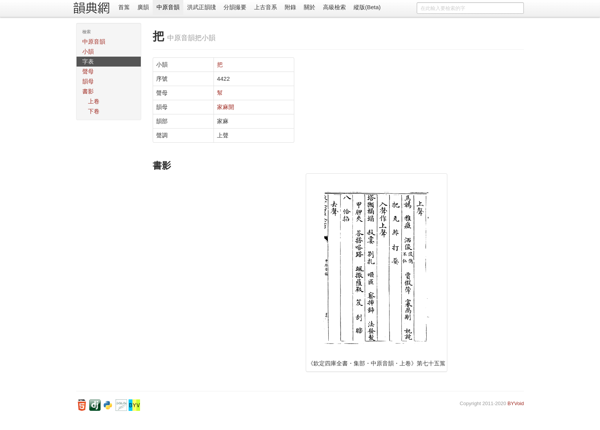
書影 (88, 91)
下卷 (93, 111)
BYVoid (515, 403)
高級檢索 (334, 7)
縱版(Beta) (367, 7)
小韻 (88, 51)
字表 (88, 61)
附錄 (290, 7)
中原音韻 (168, 7)
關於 (309, 7)
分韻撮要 (234, 7)
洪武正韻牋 (201, 7)
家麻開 (225, 107)
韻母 (88, 81)
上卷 (93, 101)
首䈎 (124, 7)
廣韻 (143, 7)
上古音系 (265, 7)
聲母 (88, 71)
